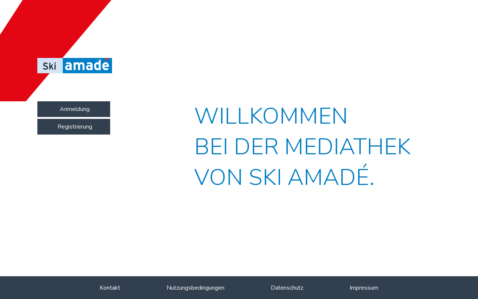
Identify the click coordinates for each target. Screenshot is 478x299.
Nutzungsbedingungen (195, 288)
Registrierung (75, 127)
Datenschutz (287, 288)
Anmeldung (75, 109)
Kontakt (110, 288)
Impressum (364, 288)
